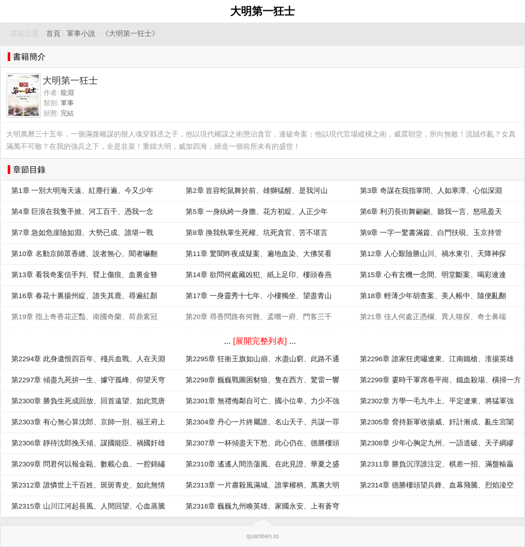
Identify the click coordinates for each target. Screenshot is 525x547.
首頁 (53, 33)
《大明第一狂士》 (130, 33)
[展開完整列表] (260, 341)
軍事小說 (81, 33)
